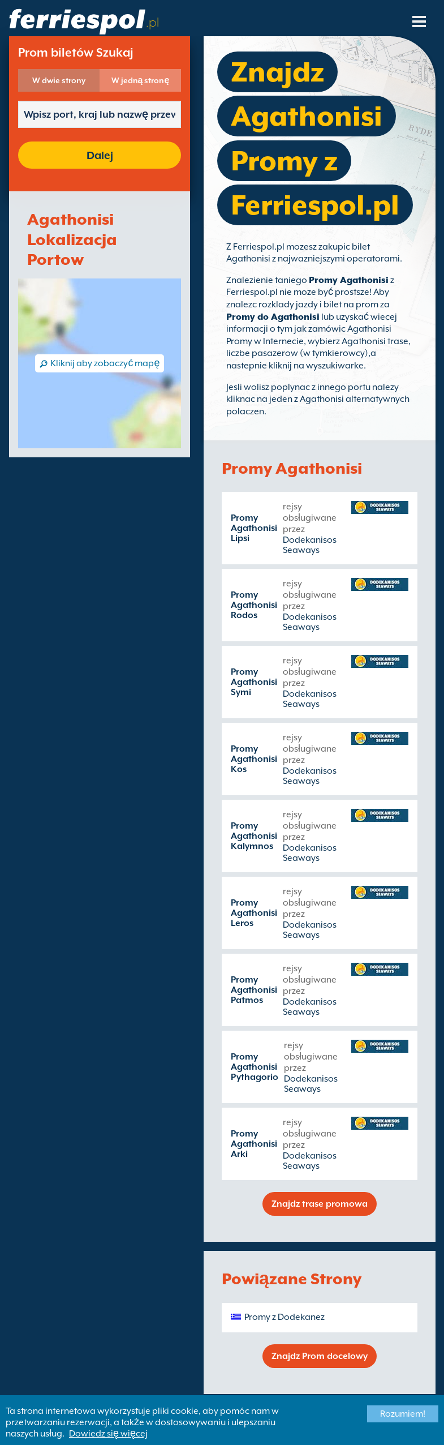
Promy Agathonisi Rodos (254, 605)
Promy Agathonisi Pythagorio (254, 1067)
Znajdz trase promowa (319, 1204)
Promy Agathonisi (349, 280)
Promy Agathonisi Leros (254, 913)
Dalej (100, 155)
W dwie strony (58, 80)
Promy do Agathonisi (273, 317)
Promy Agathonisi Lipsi (254, 528)
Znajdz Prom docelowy (319, 1356)
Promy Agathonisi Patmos (254, 990)
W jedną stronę (140, 80)
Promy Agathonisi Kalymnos (254, 836)
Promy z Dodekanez (284, 1317)
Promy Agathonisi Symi (254, 682)
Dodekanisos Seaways (310, 545)
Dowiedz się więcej (108, 1434)
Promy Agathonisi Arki (254, 1144)
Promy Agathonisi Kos (254, 759)
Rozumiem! (402, 1414)
